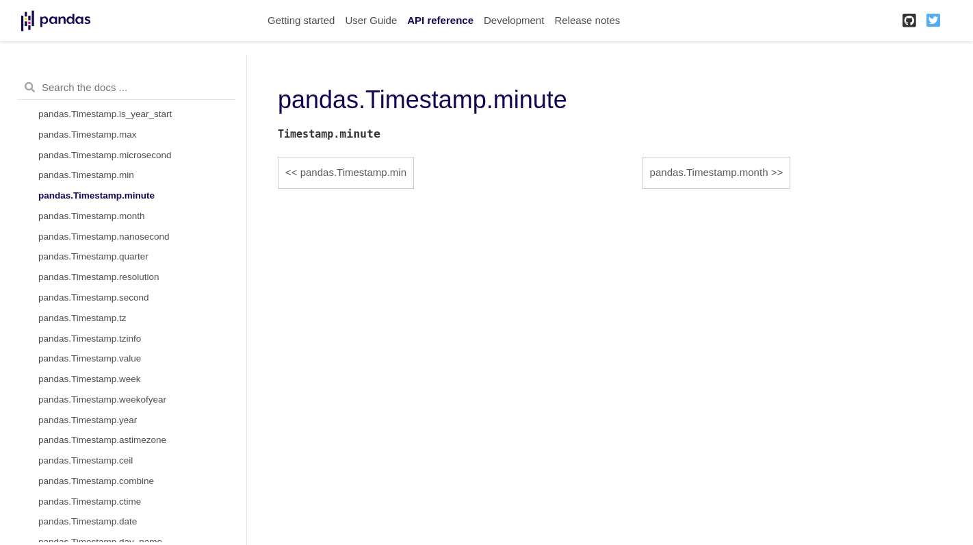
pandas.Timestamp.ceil (85, 460)
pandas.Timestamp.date (87, 521)
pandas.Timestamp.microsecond (105, 155)
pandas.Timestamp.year (87, 420)
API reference (440, 20)
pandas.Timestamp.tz (82, 318)
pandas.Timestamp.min (86, 175)
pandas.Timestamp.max (87, 134)
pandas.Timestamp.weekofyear (102, 399)
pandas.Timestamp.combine (96, 481)
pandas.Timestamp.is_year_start (105, 114)
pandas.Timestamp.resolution (98, 277)
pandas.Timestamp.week (89, 379)
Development (514, 20)
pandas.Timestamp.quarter (93, 256)
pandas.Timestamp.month (91, 216)
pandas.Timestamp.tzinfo (89, 338)
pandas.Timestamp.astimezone (102, 440)
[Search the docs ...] (127, 87)
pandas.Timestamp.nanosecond (104, 236)
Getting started (301, 20)
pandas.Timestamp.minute (96, 195)
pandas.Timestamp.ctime (89, 501)
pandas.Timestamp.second (93, 297)
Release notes (587, 20)
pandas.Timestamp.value (89, 358)
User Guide (371, 20)
